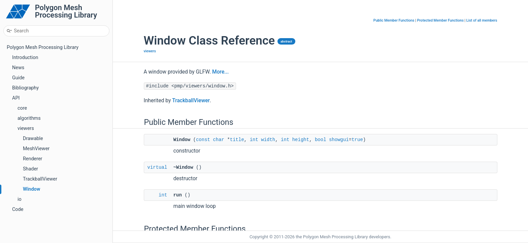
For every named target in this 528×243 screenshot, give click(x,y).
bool (320, 139)
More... (220, 72)
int (254, 139)
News (18, 68)
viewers (26, 128)
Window (31, 189)
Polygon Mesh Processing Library (42, 47)
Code (17, 209)
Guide (18, 78)
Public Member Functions (394, 20)
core (22, 108)
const (203, 139)
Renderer (32, 159)
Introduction (25, 57)
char (218, 139)
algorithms (29, 118)
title (237, 139)
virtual (157, 167)
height (300, 139)
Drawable (33, 138)
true (357, 139)
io (20, 199)
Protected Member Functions (440, 20)
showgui (339, 139)
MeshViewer (36, 149)
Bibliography (25, 88)
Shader (30, 169)
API (16, 98)
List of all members (481, 20)
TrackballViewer (40, 179)
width (268, 139)
